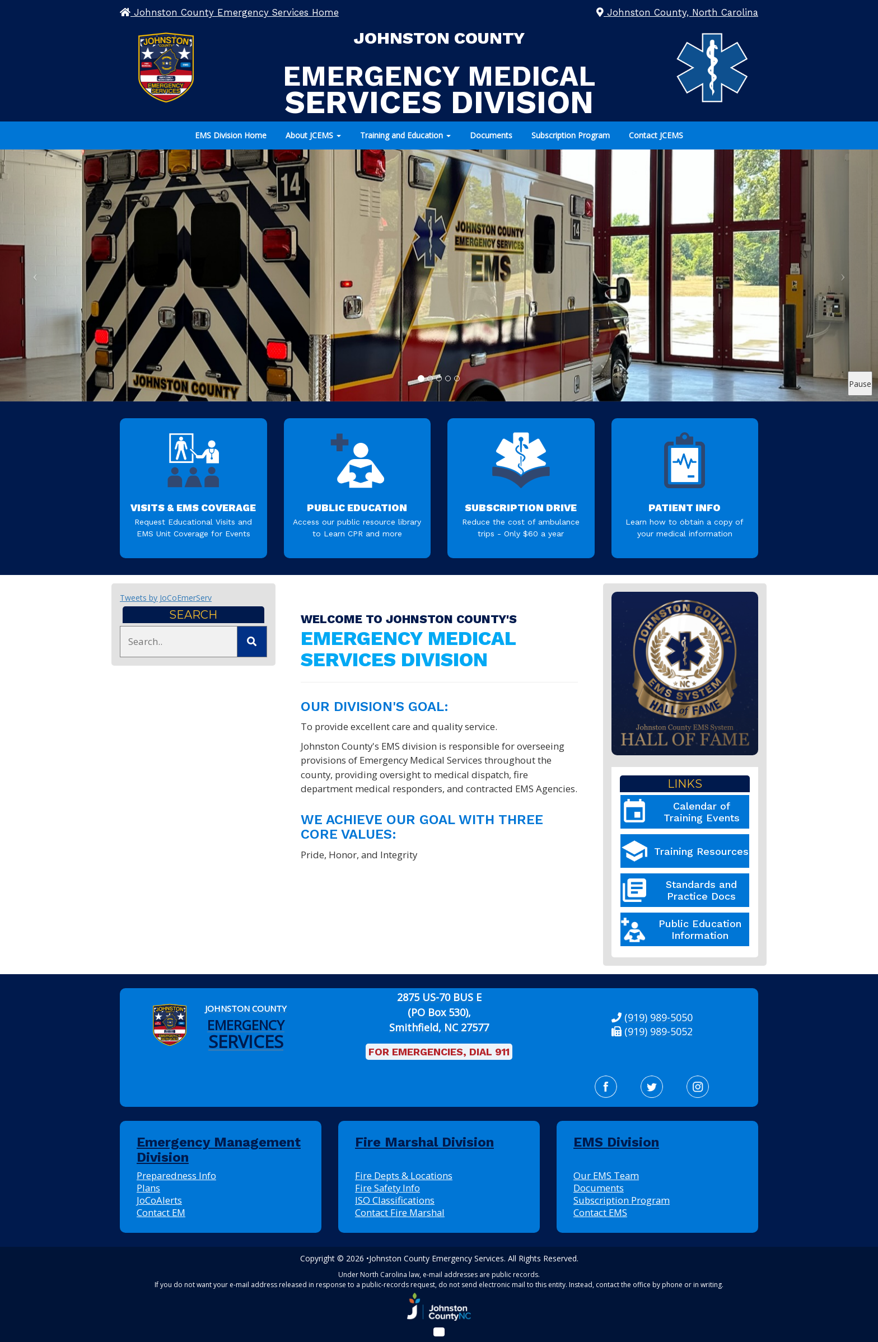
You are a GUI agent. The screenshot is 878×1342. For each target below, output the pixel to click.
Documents (491, 135)
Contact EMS (600, 1212)
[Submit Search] (252, 641)
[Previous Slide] (35, 275)
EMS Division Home (231, 135)
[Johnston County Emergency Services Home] (246, 1025)
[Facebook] (606, 1086)
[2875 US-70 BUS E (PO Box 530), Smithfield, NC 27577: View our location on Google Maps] (439, 1012)
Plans (148, 1187)
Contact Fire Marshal (400, 1212)
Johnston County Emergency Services (436, 1258)
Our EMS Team (606, 1175)
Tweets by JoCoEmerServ (166, 597)
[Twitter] (651, 1086)
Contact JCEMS (656, 135)
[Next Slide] (843, 275)
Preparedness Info (176, 1175)
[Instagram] (697, 1086)
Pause (860, 383)
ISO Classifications (395, 1200)
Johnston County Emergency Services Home (229, 12)
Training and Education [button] (405, 135)
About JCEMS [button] (313, 135)
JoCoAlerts (159, 1200)
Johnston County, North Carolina (677, 12)
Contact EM (161, 1212)
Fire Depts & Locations (403, 1175)
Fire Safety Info (387, 1187)
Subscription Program (570, 135)
